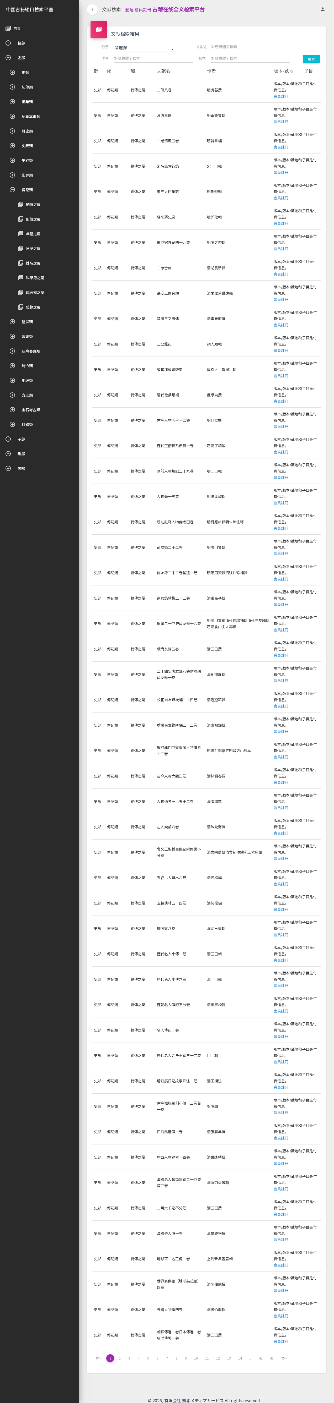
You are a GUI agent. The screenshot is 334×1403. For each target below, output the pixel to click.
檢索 (311, 59)
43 (272, 1358)
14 (240, 1358)
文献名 (202, 46)
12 (218, 1358)
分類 (105, 46)
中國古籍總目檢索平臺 (29, 9)
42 (261, 1358)
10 (196, 1358)
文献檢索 (111, 9)
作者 (105, 58)
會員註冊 (143, 9)
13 (229, 1358)
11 (207, 1358)
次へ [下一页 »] (284, 1358)
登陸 (129, 9)
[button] (147, 47)
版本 (202, 58)
